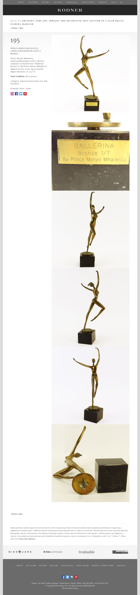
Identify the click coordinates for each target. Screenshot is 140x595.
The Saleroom (120, 552)
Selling (54, 565)
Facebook (16, 93)
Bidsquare (19, 552)
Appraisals (67, 565)
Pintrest (25, 93)
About (19, 565)
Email (12, 93)
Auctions (31, 565)
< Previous (14, 28)
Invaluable (87, 552)
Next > (22, 28)
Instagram (72, 577)
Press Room (82, 565)
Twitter (20, 93)
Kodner (70, 10)
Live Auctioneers (53, 552)
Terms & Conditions (102, 565)
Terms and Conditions (27, 539)
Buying (43, 565)
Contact (121, 565)
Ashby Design (73, 588)
